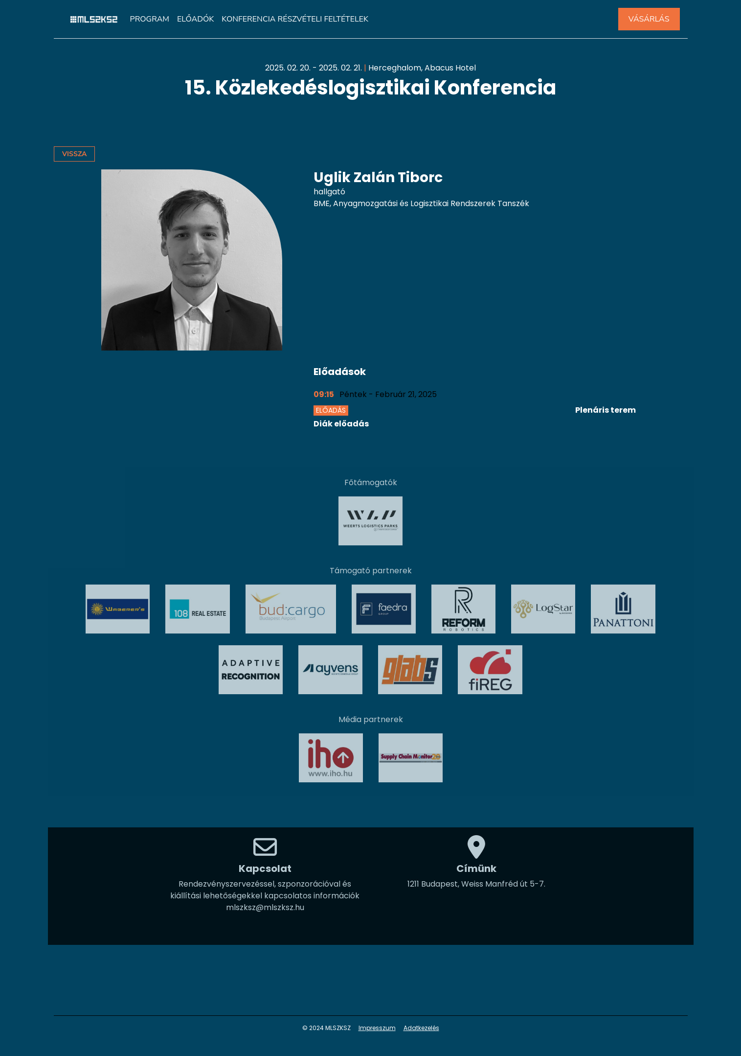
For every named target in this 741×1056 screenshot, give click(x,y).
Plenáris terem (605, 410)
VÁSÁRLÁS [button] (649, 19)
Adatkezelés (421, 1028)
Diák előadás (341, 423)
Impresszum (377, 1028)
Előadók (195, 19)
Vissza (74, 154)
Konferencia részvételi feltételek (295, 19)
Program (150, 19)
